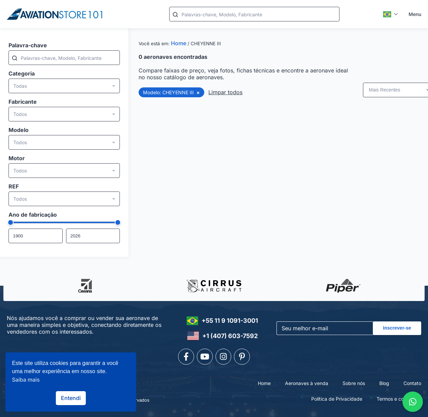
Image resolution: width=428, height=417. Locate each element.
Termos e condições (399, 396)
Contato (412, 381)
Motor (17, 158)
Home (178, 43)
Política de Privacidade (336, 396)
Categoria (22, 73)
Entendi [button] (71, 398)
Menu (415, 14)
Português (387, 14)
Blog (384, 381)
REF (14, 186)
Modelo (19, 130)
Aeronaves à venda (306, 381)
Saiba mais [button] (26, 379)
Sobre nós (354, 381)
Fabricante (23, 101)
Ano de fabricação (33, 214)
